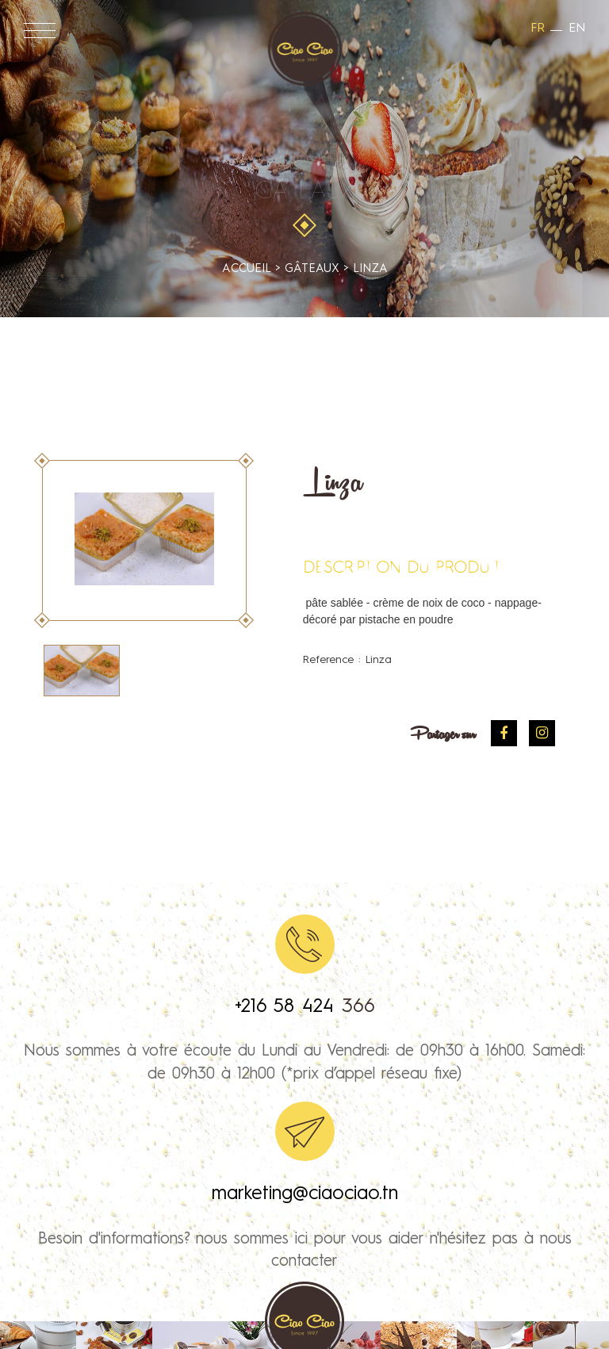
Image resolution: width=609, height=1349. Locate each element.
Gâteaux (304, 192)
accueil (246, 269)
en (577, 28)
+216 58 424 (288, 1007)
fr (537, 28)
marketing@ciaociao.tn (305, 1194)
